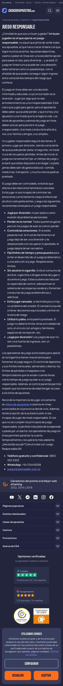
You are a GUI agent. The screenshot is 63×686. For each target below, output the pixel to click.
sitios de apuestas (17, 404)
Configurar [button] (31, 664)
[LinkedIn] (36, 496)
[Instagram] (43, 496)
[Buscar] (49, 10)
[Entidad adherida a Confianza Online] (32, 616)
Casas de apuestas (10, 19)
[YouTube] (12, 496)
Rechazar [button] (18, 675)
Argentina (25, 19)
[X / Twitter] (20, 496)
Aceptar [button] (46, 675)
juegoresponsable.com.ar (23, 469)
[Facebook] (51, 496)
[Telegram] (28, 496)
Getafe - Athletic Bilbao (45, 2)
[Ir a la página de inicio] (18, 10)
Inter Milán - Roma (23, 2)
